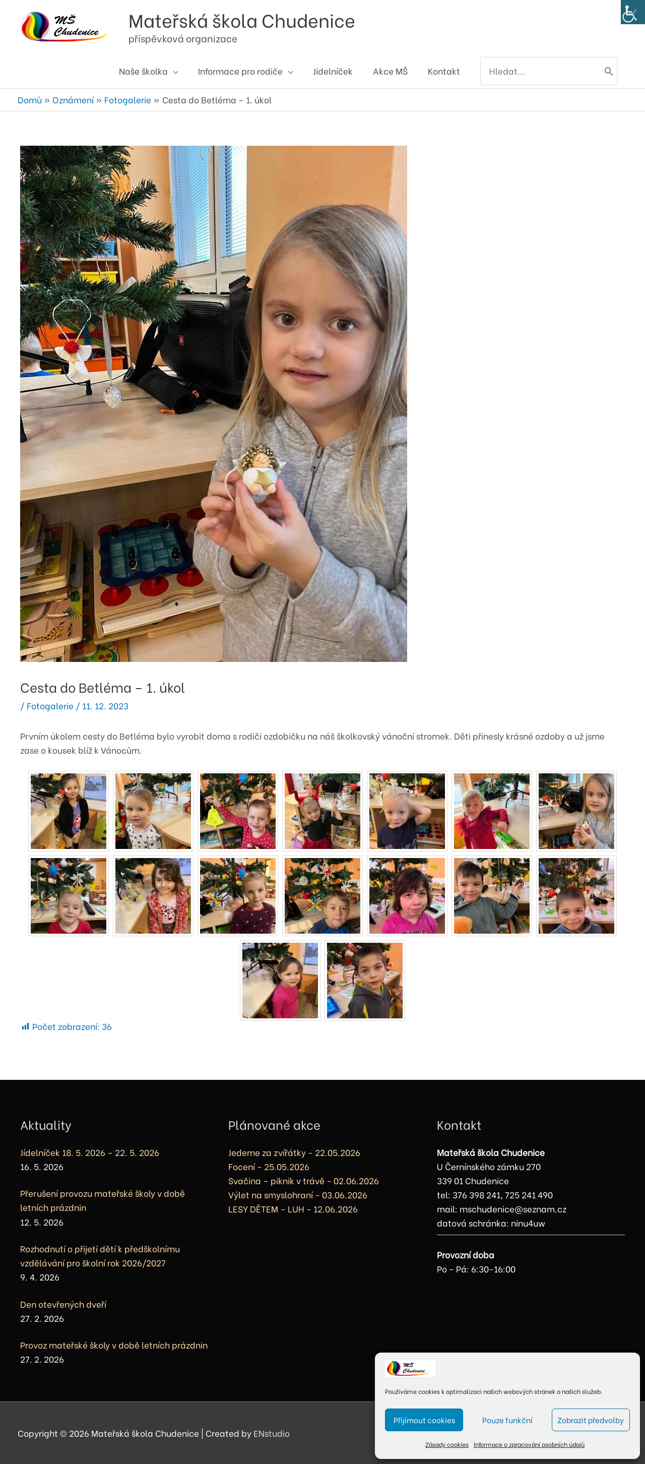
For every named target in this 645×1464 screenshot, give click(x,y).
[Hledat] (608, 71)
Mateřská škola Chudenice (241, 19)
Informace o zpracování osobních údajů (529, 1444)
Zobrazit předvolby (590, 1419)
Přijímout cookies (424, 1419)
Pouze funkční (507, 1419)
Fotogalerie (50, 705)
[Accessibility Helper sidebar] (633, 12)
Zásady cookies (447, 1444)
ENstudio (271, 1433)
